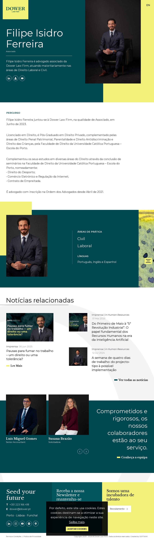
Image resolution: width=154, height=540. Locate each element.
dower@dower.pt (20, 509)
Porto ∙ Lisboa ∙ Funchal (22, 515)
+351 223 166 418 (19, 504)
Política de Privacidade (32, 536)
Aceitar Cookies (77, 529)
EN (148, 5)
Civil (81, 238)
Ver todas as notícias (133, 380)
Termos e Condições (13, 536)
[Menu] (148, 261)
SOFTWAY (143, 536)
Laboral (84, 245)
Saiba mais (76, 522)
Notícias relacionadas (40, 300)
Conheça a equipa (134, 457)
